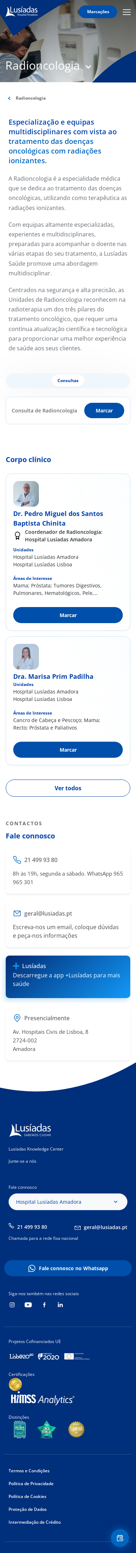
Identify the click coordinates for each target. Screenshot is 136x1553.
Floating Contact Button (121, 1538)
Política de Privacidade (31, 1484)
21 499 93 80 (32, 1226)
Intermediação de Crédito (35, 1522)
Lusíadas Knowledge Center (36, 1149)
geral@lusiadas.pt (105, 1227)
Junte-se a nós (22, 1161)
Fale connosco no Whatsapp (73, 1268)
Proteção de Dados (28, 1509)
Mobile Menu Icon (127, 11)
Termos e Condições (29, 1471)
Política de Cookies (27, 1496)
